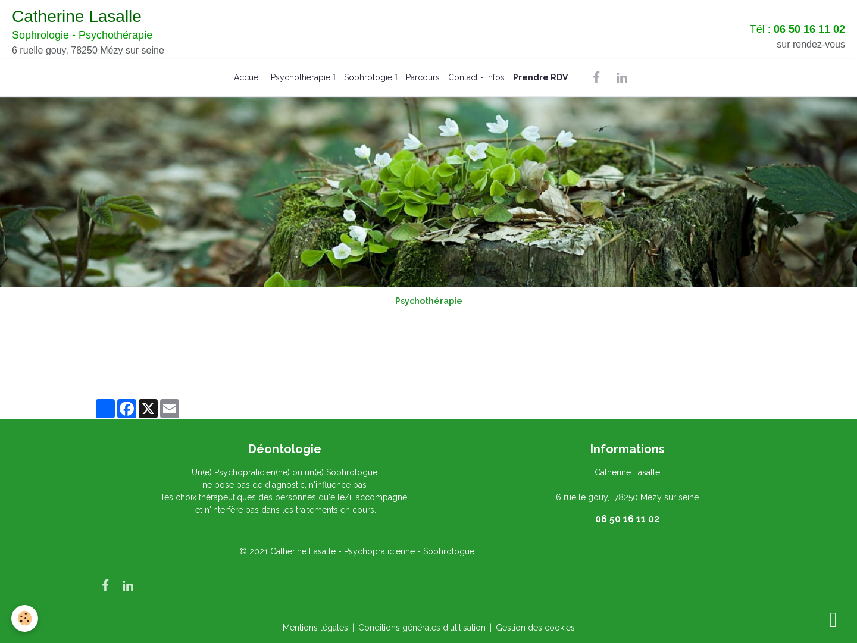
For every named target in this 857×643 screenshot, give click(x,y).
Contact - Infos (476, 77)
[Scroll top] (833, 619)
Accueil (248, 77)
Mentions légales (315, 627)
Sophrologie (369, 77)
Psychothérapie (302, 77)
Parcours (423, 77)
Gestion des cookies (535, 627)
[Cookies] (25, 618)
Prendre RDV (540, 77)
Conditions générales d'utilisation (422, 627)
